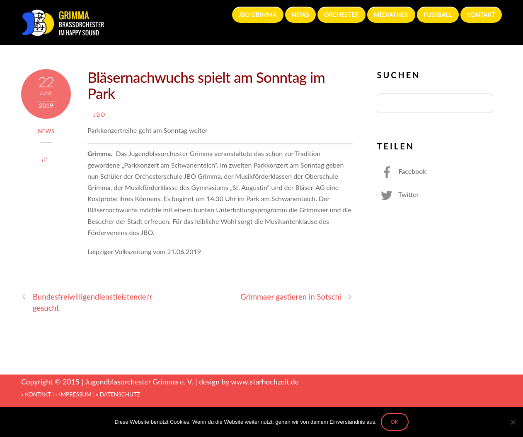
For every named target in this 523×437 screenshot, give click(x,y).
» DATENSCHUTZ (118, 394)
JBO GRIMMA (258, 14)
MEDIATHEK (391, 14)
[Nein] (512, 422)
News (46, 131)
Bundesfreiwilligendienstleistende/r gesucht (86, 301)
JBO (99, 114)
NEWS (300, 14)
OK (395, 422)
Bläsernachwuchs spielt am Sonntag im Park (206, 85)
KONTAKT (481, 14)
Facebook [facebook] (401, 171)
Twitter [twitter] (398, 194)
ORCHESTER (341, 14)
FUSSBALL (438, 14)
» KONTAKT (36, 394)
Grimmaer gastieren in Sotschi (296, 297)
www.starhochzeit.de (265, 381)
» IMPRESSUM (73, 394)
